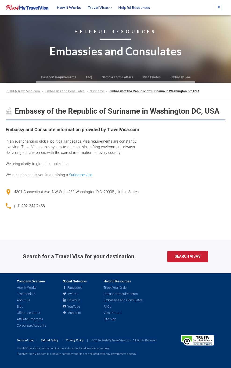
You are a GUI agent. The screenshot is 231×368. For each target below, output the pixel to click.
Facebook (72, 287)
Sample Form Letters (117, 77)
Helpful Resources (134, 7)
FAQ (89, 77)
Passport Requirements (58, 77)
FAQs (107, 306)
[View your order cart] (219, 7)
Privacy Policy (75, 340)
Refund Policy (50, 340)
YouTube (71, 306)
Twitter (70, 294)
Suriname (97, 91)
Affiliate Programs (30, 319)
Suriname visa (80, 175)
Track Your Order (116, 287)
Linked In (71, 300)
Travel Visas (99, 7)
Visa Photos (152, 77)
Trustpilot (72, 313)
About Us (23, 300)
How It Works (69, 7)
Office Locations (28, 313)
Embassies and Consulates (65, 91)
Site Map (110, 319)
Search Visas (188, 256)
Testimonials (26, 294)
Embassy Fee (180, 77)
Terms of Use (25, 340)
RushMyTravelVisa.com (23, 91)
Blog (20, 306)
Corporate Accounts (31, 325)
